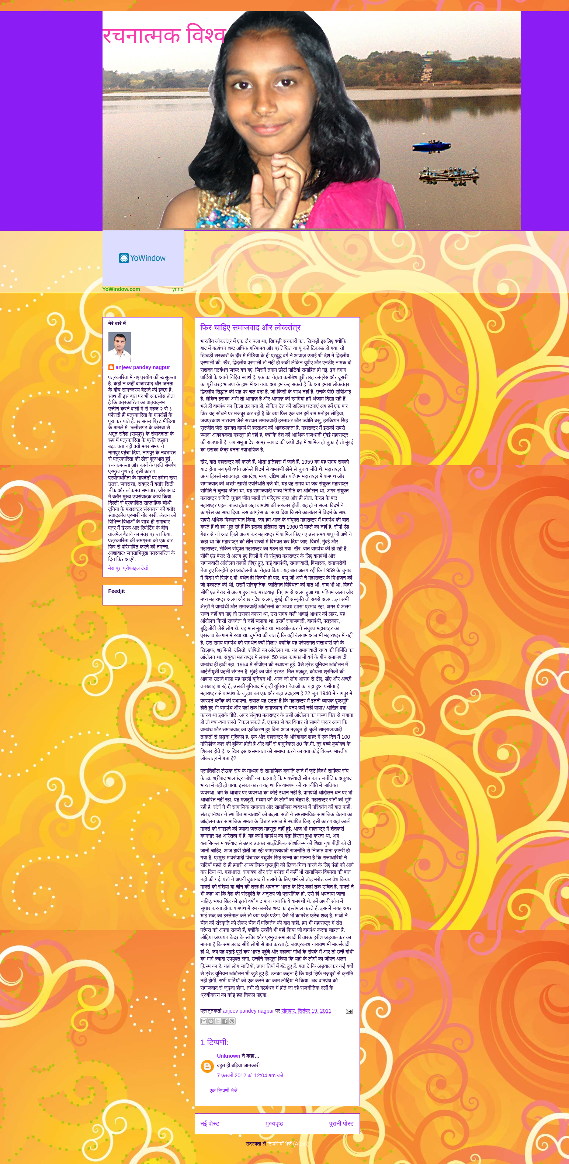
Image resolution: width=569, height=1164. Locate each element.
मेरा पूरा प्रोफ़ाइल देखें (128, 568)
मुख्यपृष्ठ (274, 1123)
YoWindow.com (121, 289)
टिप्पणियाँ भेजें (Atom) (288, 1144)
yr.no (177, 289)
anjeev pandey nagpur (143, 367)
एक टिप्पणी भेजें (223, 1090)
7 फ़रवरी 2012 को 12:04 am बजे (250, 1075)
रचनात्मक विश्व (164, 35)
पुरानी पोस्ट (341, 1123)
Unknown (228, 1056)
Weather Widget (143, 258)
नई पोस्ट (210, 1123)
